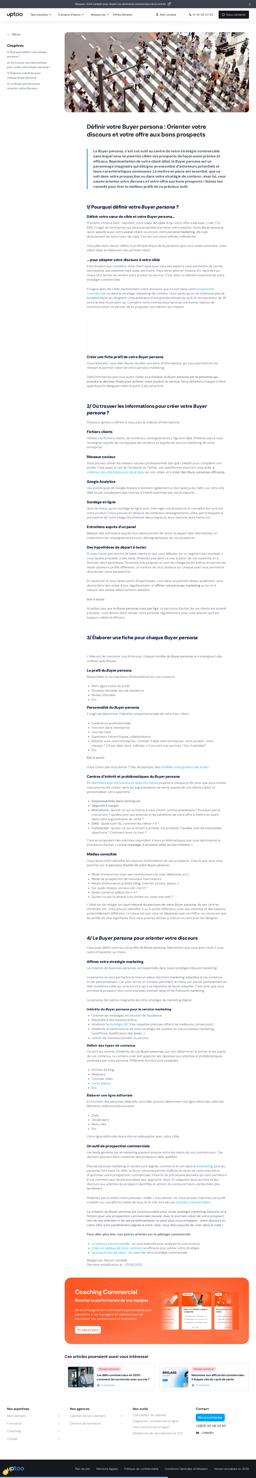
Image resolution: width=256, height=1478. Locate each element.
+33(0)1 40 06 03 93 (211, 1426)
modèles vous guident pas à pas (184, 767)
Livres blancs (101, 1083)
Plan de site (82, 1469)
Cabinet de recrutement (87, 1416)
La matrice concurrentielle (111, 1244)
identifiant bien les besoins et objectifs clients (124, 783)
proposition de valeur (111, 1252)
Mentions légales (107, 1469)
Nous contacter (234, 14)
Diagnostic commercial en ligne (155, 1421)
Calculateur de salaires (149, 1415)
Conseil (12, 1439)
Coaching (14, 1431)
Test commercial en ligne (151, 1427)
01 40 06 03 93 (200, 14)
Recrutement (16, 1416)
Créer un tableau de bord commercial (119, 1248)
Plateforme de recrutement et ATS (157, 1433)
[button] (8, 1471)
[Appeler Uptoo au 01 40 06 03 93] (200, 15)
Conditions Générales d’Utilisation (186, 1469)
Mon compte (166, 14)
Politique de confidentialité (141, 1469)
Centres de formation (85, 1423)
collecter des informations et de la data (115, 472)
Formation (14, 1423)
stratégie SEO (120, 1024)
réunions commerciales (192, 1202)
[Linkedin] (222, 1433)
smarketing (205, 1166)
